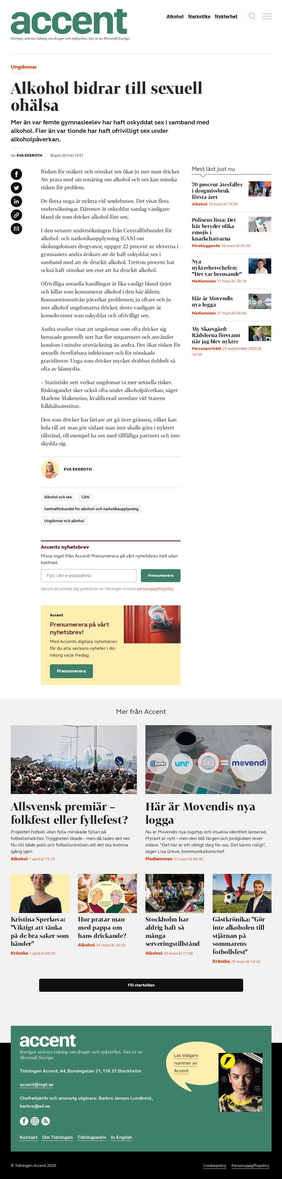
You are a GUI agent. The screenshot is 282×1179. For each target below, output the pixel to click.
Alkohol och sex (58, 497)
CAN (85, 497)
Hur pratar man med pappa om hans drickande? (103, 927)
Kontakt (29, 1136)
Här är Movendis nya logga (202, 813)
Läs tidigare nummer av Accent (186, 1062)
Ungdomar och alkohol (64, 521)
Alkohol (175, 16)
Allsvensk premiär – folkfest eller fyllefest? (71, 813)
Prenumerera (71, 671)
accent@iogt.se (36, 1084)
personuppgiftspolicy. (155, 589)
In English (121, 1136)
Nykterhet (226, 16)
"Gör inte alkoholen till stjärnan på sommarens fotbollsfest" (240, 935)
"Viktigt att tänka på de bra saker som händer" (39, 931)
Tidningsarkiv (91, 1136)
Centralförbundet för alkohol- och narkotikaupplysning (91, 509)
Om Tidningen (57, 1136)
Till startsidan (141, 984)
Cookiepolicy (214, 1164)
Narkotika (199, 16)
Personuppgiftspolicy (250, 1164)
